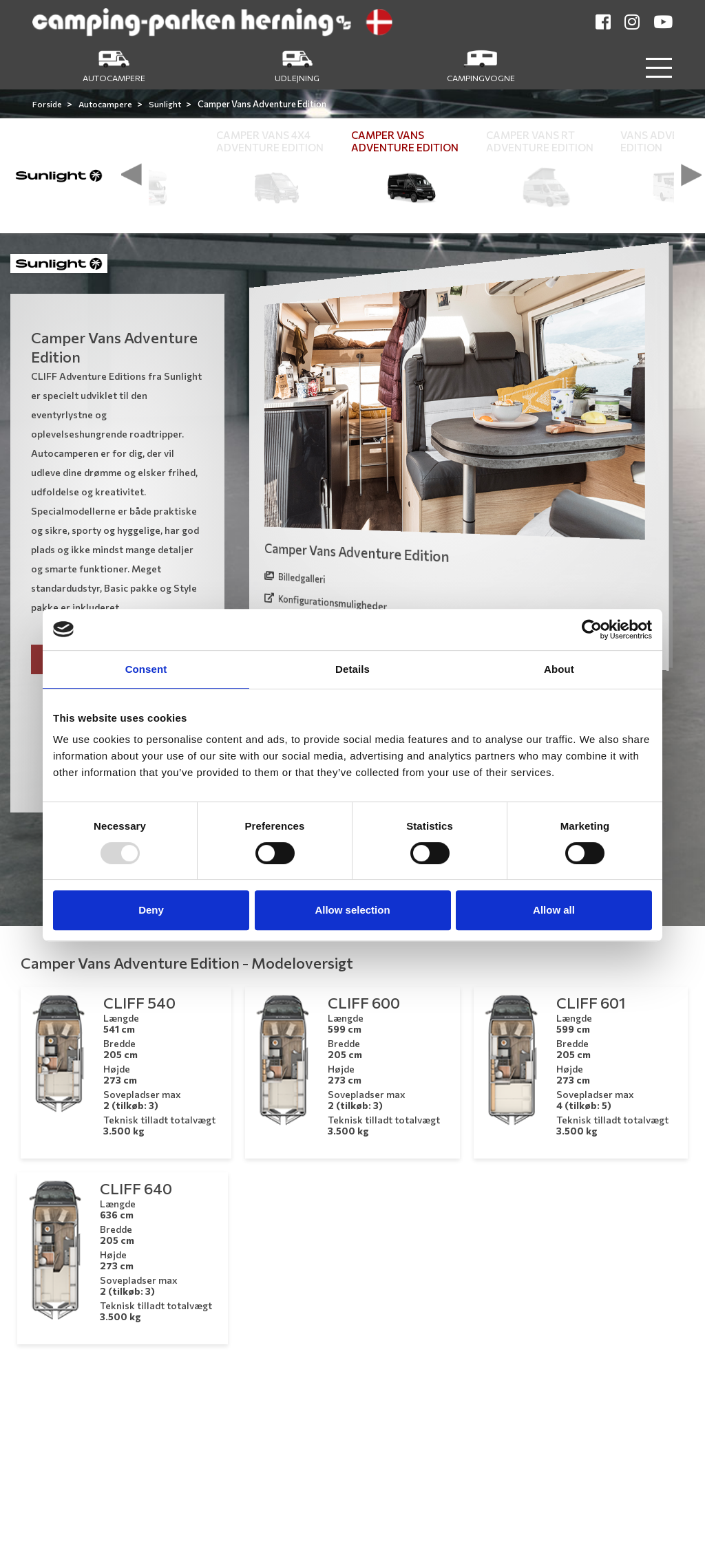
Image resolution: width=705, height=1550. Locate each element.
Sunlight (165, 104)
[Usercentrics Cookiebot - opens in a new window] (592, 629)
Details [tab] (352, 669)
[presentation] (131, 175)
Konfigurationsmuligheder (325, 602)
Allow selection (352, 910)
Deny (151, 910)
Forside (47, 104)
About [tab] (559, 669)
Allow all (554, 910)
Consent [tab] (146, 669)
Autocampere (106, 104)
